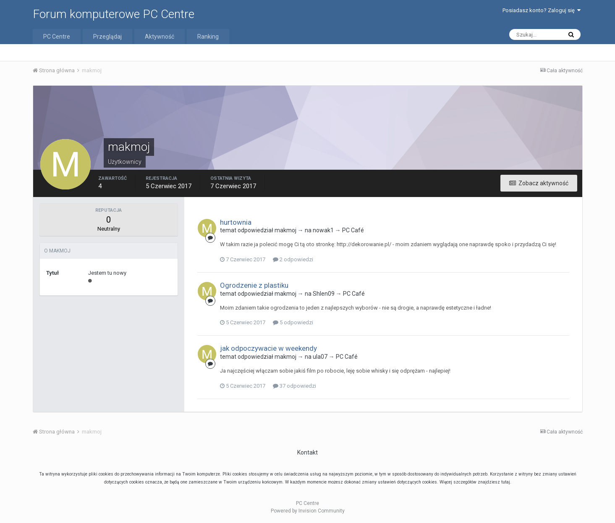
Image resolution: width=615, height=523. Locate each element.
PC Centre (56, 36)
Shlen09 (324, 293)
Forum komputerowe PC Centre (113, 14)
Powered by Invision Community (308, 511)
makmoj (285, 230)
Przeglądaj (107, 36)
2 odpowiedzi (293, 259)
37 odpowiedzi (294, 386)
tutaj (505, 482)
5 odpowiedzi (293, 322)
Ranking (208, 36)
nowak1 (323, 230)
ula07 (320, 356)
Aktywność (159, 36)
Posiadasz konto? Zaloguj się (541, 10)
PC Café (353, 230)
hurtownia (235, 222)
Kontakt (307, 452)
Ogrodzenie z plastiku (254, 285)
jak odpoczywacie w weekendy (268, 348)
